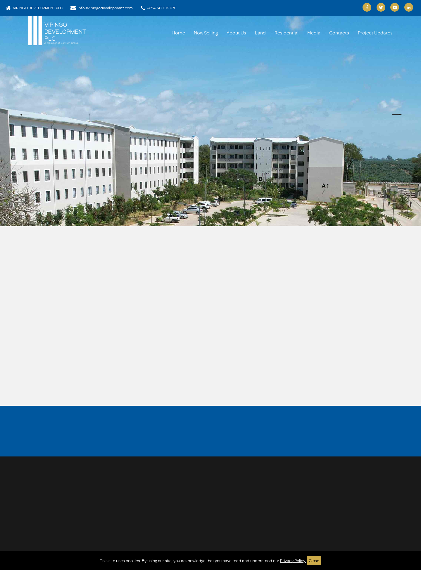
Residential (287, 32)
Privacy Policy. (293, 560)
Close (314, 560)
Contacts (339, 32)
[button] (24, 114)
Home (178, 32)
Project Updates (375, 32)
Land (260, 32)
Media (313, 32)
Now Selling (206, 32)
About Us (236, 32)
